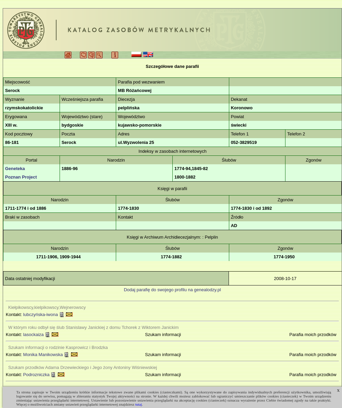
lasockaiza (33, 334)
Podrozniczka (36, 374)
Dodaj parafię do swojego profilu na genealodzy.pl (172, 289)
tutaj (138, 404)
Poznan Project (21, 177)
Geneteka (15, 168)
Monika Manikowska (43, 354)
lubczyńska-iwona (40, 314)
